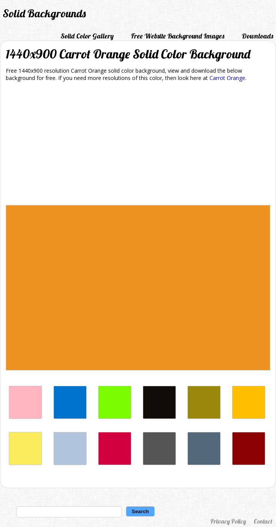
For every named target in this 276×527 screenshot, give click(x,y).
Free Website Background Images (177, 36)
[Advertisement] (138, 144)
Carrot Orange (227, 78)
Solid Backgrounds (44, 13)
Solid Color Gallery (87, 36)
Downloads (257, 36)
